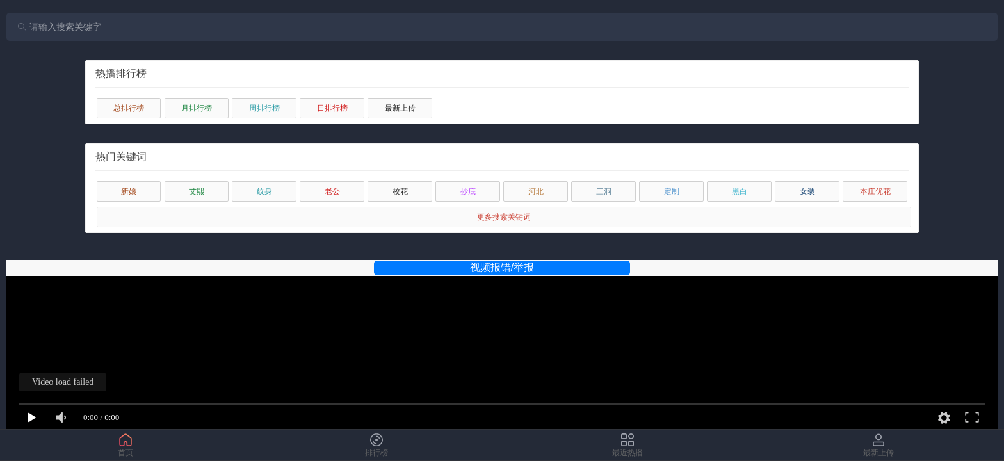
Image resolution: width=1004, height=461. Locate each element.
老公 (332, 191)
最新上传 (400, 108)
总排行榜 (128, 108)
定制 (671, 191)
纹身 (264, 191)
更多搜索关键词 (504, 217)
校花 (400, 191)
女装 (807, 191)
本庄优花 (875, 191)
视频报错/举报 (502, 267)
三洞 (603, 191)
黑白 (739, 191)
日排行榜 (332, 108)
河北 (536, 191)
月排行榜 (196, 108)
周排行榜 (264, 108)
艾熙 (196, 191)
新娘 (128, 191)
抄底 (468, 191)
